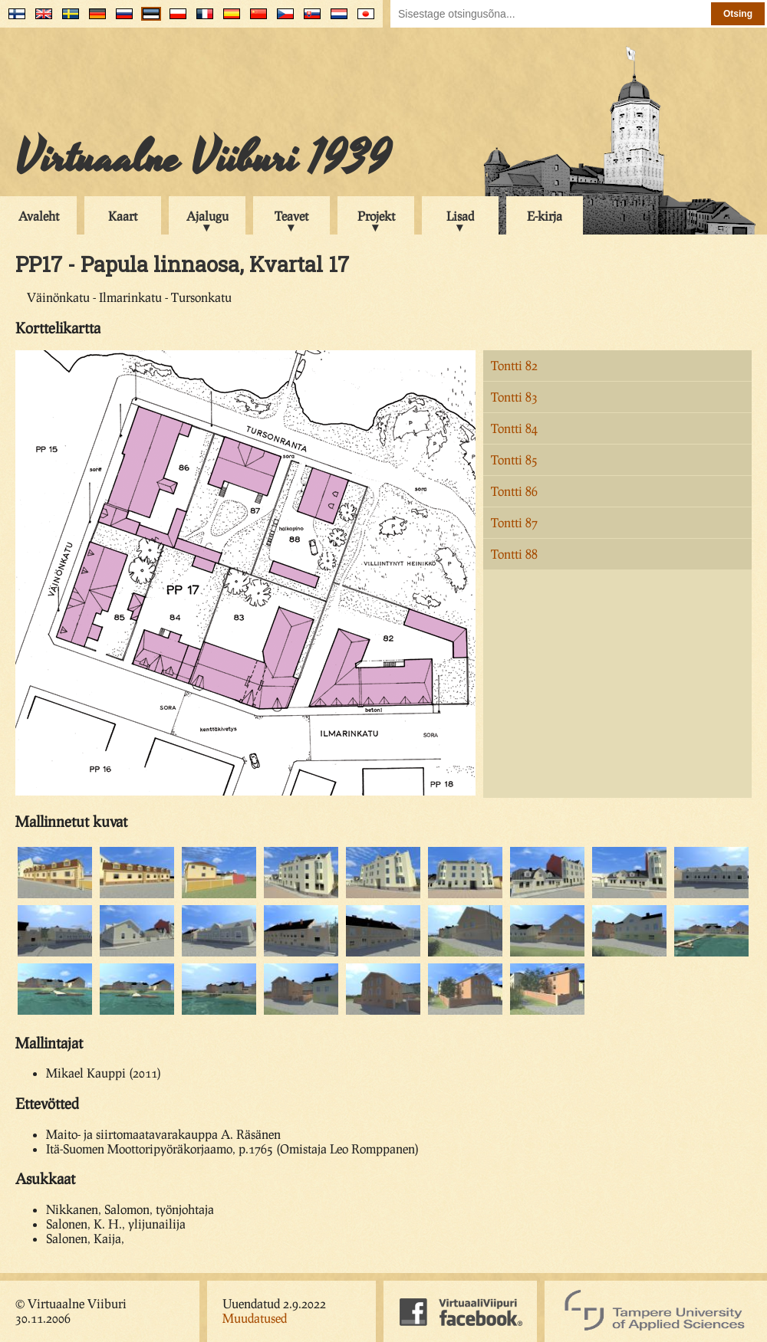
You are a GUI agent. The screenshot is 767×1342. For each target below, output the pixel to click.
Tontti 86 (514, 491)
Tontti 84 (514, 428)
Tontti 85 (514, 459)
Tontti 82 (514, 365)
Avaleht (38, 215)
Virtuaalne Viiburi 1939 (202, 158)
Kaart (122, 215)
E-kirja (544, 215)
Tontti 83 (514, 396)
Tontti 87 (514, 522)
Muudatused (254, 1318)
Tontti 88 (514, 553)
